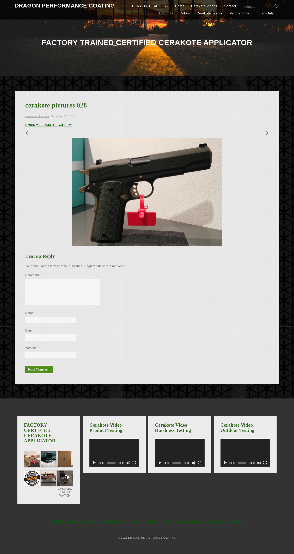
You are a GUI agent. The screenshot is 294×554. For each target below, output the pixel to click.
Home (179, 6)
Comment (32, 275)
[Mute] (128, 463)
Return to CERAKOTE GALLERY (48, 125)
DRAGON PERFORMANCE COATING (65, 5)
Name (30, 313)
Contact (230, 6)
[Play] (94, 463)
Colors (185, 13)
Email (30, 330)
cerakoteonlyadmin (37, 116)
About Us (165, 13)
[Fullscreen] (134, 463)
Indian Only (265, 13)
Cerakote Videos (204, 6)
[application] (114, 453)
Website (31, 348)
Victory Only (239, 13)
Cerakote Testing (209, 13)
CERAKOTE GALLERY (150, 6)
